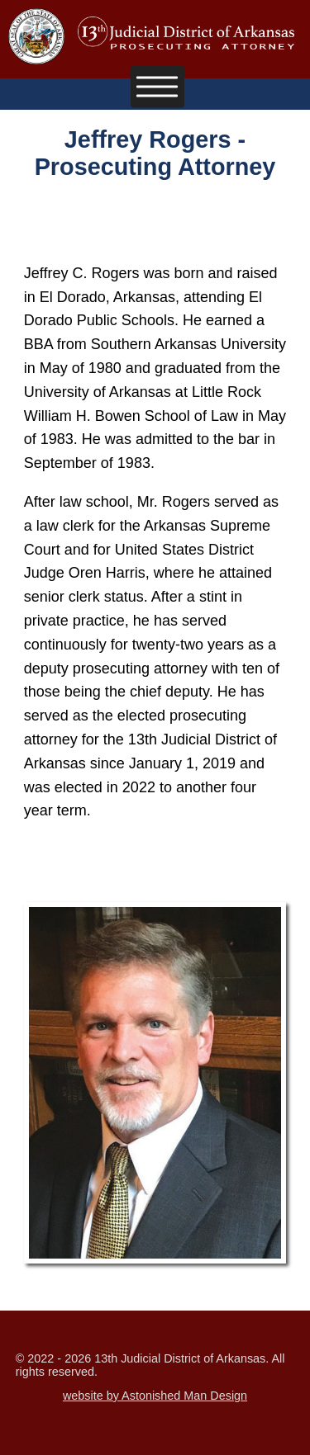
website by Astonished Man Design (155, 1395)
